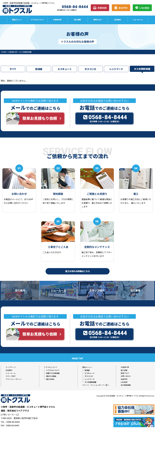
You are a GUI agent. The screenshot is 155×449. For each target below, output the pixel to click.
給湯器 (38, 69)
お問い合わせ (126, 376)
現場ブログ (97, 19)
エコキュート (65, 69)
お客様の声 (57, 19)
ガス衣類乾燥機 (142, 69)
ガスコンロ (90, 69)
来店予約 (121, 7)
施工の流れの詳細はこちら (77, 271)
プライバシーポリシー (14, 379)
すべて (13, 69)
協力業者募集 (126, 385)
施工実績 (77, 19)
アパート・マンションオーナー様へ (95, 385)
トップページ (11, 367)
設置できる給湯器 (53, 373)
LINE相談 (142, 7)
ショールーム (138, 19)
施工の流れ (50, 379)
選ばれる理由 (51, 376)
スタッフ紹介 (11, 376)
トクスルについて (37, 19)
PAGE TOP (77, 358)
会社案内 (118, 19)
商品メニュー (17, 19)
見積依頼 (100, 7)
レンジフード (116, 69)
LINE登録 (124, 382)
